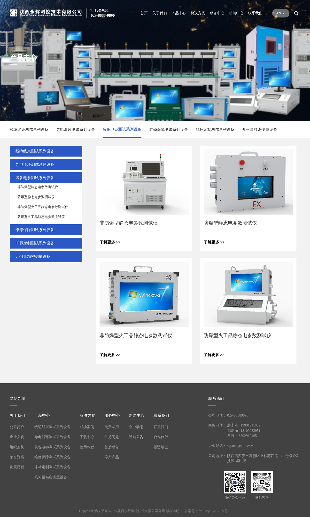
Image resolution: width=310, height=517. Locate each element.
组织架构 (17, 447)
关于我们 (159, 13)
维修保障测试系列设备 (168, 129)
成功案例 (87, 427)
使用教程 (87, 447)
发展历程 (17, 467)
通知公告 (136, 437)
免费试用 (111, 427)
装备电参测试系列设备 (122, 129)
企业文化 (17, 437)
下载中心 (87, 437)
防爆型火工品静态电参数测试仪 (41, 217)
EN (281, 13)
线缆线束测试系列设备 (29, 129)
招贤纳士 (161, 447)
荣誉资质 (17, 457)
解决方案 (198, 13)
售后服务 (111, 447)
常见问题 (111, 437)
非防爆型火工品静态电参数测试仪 (42, 207)
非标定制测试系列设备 (215, 129)
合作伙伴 (161, 437)
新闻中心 (236, 13)
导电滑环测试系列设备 (75, 129)
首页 (144, 13)
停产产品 (111, 457)
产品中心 (178, 13)
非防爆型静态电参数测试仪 (37, 187)
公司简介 (17, 427)
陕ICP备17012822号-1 (215, 511)
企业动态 (136, 427)
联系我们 (255, 13)
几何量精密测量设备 (259, 129)
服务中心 (217, 13)
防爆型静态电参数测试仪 (36, 197)
